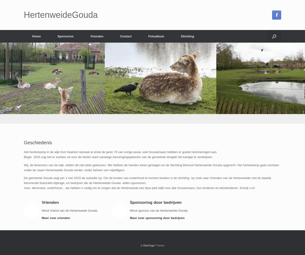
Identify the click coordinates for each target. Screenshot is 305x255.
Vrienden (96, 36)
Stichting (187, 36)
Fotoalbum (156, 36)
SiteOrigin (149, 245)
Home (36, 36)
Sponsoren (65, 36)
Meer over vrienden (57, 218)
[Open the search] (274, 36)
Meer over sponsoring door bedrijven (158, 218)
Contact (126, 36)
